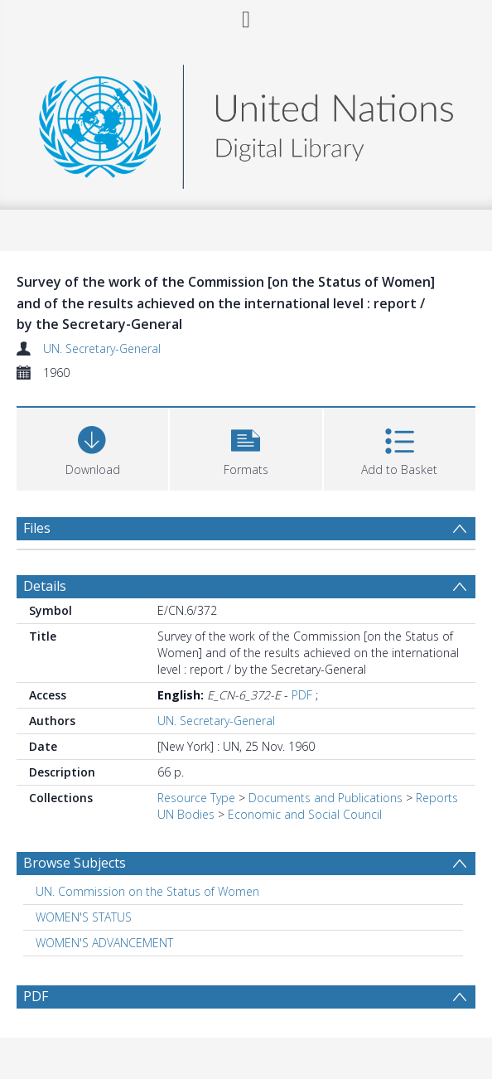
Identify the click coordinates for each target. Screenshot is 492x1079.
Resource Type (196, 798)
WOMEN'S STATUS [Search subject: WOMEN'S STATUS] (84, 917)
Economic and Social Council (305, 814)
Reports (437, 798)
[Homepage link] (246, 122)
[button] (245, 447)
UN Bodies (186, 814)
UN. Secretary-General (102, 348)
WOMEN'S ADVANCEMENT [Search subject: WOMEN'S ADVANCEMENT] (104, 943)
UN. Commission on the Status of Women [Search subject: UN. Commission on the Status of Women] (147, 891)
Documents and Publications (325, 798)
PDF (302, 695)
